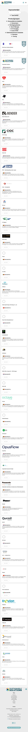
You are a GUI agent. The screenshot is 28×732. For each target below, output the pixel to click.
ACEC (3, 81)
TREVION (4, 604)
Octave (3, 401)
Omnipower (4, 433)
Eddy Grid (4, 152)
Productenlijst (14, 698)
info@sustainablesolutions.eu (15, 716)
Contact (14, 701)
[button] (26, 689)
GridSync (3, 286)
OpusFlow (4, 450)
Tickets (14, 702)
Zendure (3, 674)
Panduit (3, 504)
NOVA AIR (4, 386)
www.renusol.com (5, 639)
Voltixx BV (4, 622)
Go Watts (4, 271)
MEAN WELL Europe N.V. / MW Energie (9, 371)
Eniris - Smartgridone (6, 187)
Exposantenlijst (14, 699)
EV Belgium (4, 222)
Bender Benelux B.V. (5, 116)
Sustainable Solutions (6, 64)
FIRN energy (4, 239)
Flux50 (3, 256)
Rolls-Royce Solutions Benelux (7, 47)
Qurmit (3, 522)
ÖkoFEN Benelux (5, 418)
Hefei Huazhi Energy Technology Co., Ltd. (9, 304)
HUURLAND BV (5, 335)
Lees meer (6, 55)
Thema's (14, 694)
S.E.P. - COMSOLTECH (6, 555)
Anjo (3, 99)
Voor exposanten (14, 697)
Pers (14, 700)
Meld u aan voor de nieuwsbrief (14, 727)
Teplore (3, 572)
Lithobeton (4, 353)
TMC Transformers (5, 589)
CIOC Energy (4, 134)
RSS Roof (4, 540)
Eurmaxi (3, 205)
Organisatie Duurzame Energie (7, 468)
